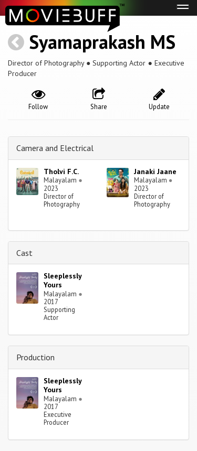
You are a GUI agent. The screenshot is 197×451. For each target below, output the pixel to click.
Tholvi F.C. (61, 171)
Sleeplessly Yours (62, 280)
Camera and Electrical (55, 148)
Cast (24, 253)
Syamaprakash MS (102, 41)
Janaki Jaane (155, 171)
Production (35, 357)
